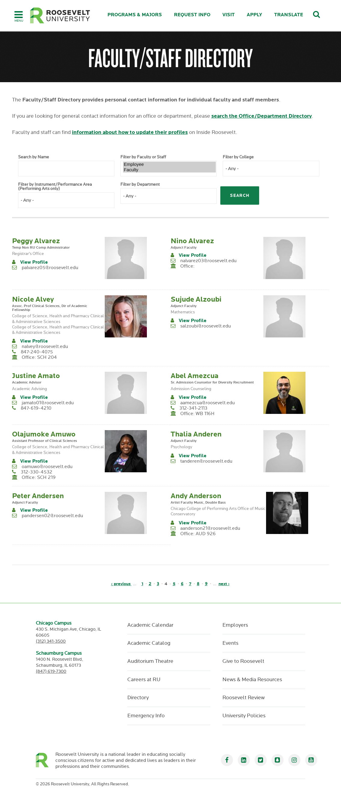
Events (230, 643)
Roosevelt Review (243, 698)
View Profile (34, 262)
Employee (169, 164)
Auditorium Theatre (150, 661)
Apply (254, 15)
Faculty (169, 169)
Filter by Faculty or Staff (143, 157)
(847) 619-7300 (51, 671)
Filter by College (238, 157)
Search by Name (33, 157)
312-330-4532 (36, 472)
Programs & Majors (134, 15)
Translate (288, 15)
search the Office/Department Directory (261, 116)
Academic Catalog (148, 643)
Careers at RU (143, 680)
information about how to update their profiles (130, 132)
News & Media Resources (252, 680)
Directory (138, 698)
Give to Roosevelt (243, 661)
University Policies (243, 716)
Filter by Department (140, 184)
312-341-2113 (193, 408)
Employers (235, 625)
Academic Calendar (150, 625)
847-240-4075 (37, 352)
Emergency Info (146, 716)
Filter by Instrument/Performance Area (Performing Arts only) (55, 186)
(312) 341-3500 (51, 641)
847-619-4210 (36, 408)
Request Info (192, 15)
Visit (228, 15)
